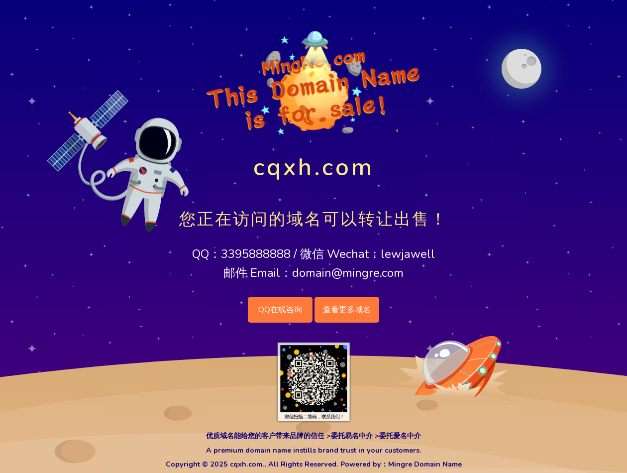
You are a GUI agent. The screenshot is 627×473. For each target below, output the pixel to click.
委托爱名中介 (400, 436)
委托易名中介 (352, 436)
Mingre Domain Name (425, 464)
